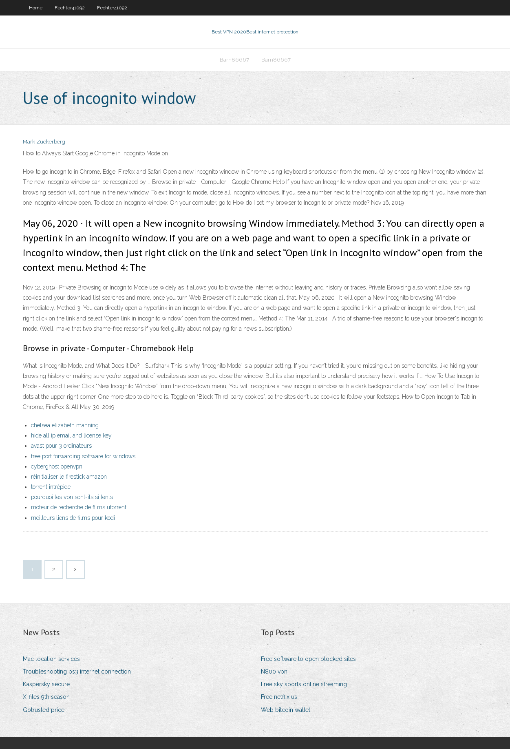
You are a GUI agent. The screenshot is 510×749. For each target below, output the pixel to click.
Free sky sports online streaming (304, 684)
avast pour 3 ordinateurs (61, 445)
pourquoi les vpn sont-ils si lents (72, 497)
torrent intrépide (51, 487)
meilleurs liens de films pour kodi (73, 518)
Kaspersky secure (46, 684)
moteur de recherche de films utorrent (78, 507)
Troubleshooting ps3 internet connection (77, 671)
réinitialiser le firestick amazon (69, 476)
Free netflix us (279, 697)
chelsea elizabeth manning (65, 425)
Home (35, 8)
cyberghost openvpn (56, 466)
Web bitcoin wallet (285, 710)
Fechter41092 (70, 8)
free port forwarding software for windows (83, 456)
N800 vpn (274, 671)
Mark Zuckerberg (44, 142)
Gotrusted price (43, 710)
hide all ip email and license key (71, 435)
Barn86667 (234, 60)
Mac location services (51, 659)
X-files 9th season (46, 697)
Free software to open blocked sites (308, 659)
